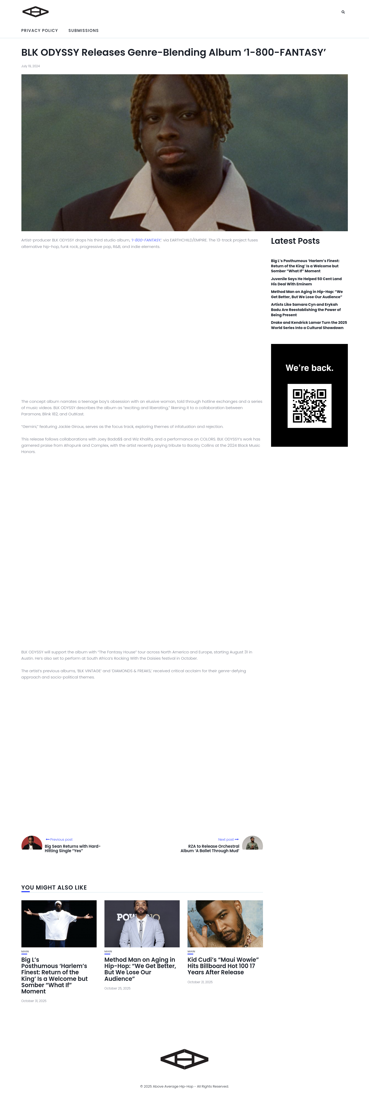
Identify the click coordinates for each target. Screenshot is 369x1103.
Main (25, 951)
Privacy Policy (39, 30)
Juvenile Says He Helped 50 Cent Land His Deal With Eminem (306, 281)
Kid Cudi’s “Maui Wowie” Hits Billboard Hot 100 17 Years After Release (223, 966)
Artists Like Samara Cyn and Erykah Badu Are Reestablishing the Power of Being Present (306, 309)
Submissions (83, 30)
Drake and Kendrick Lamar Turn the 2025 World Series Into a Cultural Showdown (309, 325)
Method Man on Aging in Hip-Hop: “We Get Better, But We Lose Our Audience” (140, 969)
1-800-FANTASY (146, 240)
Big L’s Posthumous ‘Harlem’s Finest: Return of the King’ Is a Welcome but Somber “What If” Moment (54, 975)
